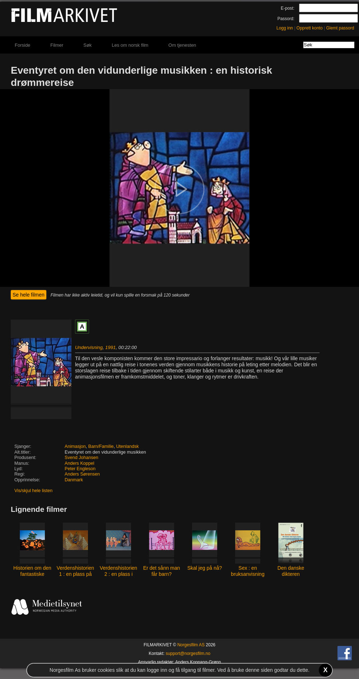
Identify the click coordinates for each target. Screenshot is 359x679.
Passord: (286, 18)
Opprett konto (310, 28)
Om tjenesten (182, 45)
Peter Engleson (80, 468)
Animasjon (75, 446)
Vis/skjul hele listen (33, 490)
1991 (110, 347)
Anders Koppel (79, 463)
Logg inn (284, 28)
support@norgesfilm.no (188, 653)
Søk (87, 45)
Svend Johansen (81, 457)
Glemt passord (340, 28)
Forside (22, 45)
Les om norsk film (130, 45)
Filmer (56, 45)
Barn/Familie (101, 446)
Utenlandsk (127, 446)
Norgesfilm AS (191, 644)
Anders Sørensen (82, 474)
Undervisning (89, 347)
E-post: (287, 8)
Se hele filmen (29, 295)
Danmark (74, 479)
